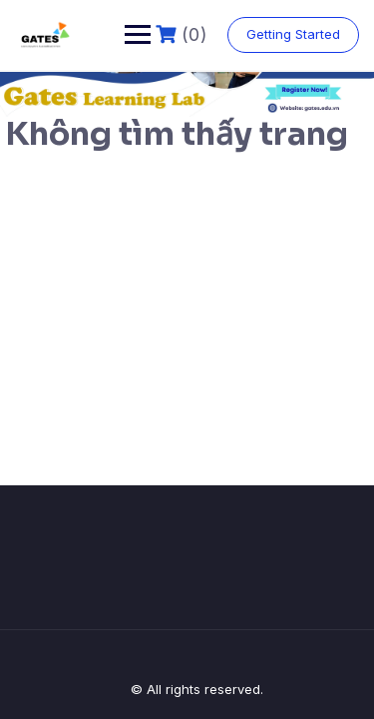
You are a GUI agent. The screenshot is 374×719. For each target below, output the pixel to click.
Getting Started (293, 34)
